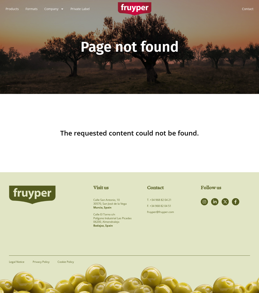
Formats (32, 9)
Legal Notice (16, 262)
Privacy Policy (41, 262)
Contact (247, 9)
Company (54, 9)
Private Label (80, 9)
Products (12, 9)
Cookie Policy (67, 262)
